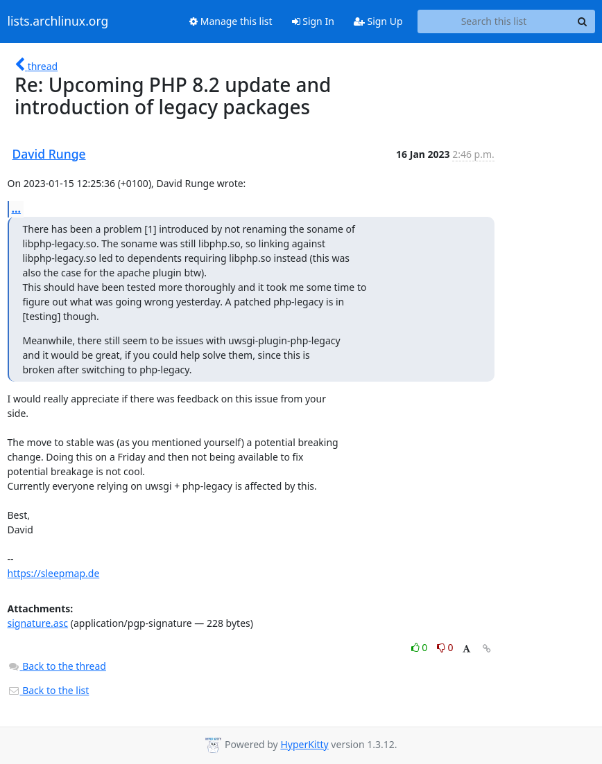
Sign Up (378, 21)
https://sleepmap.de (54, 573)
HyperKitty (304, 744)
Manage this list (231, 21)
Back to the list (48, 690)
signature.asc (38, 623)
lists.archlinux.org (58, 21)
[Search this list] (494, 21)
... (17, 208)
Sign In (313, 21)
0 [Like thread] (420, 647)
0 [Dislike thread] (445, 647)
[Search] (582, 21)
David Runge (49, 153)
